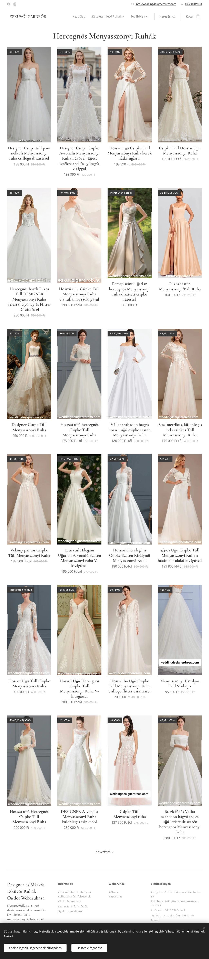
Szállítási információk (73, 906)
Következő (103, 852)
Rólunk (113, 892)
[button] (167, 16)
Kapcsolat (115, 896)
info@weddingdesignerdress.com (156, 4)
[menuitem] (79, 16)
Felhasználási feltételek (74, 896)
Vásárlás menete (69, 901)
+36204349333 (193, 4)
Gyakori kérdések (70, 911)
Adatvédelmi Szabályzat (74, 892)
